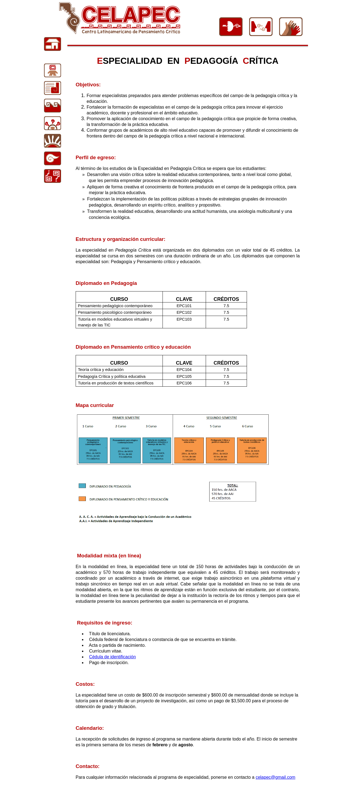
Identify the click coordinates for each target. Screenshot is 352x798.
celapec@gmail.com (275, 777)
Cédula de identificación (112, 656)
